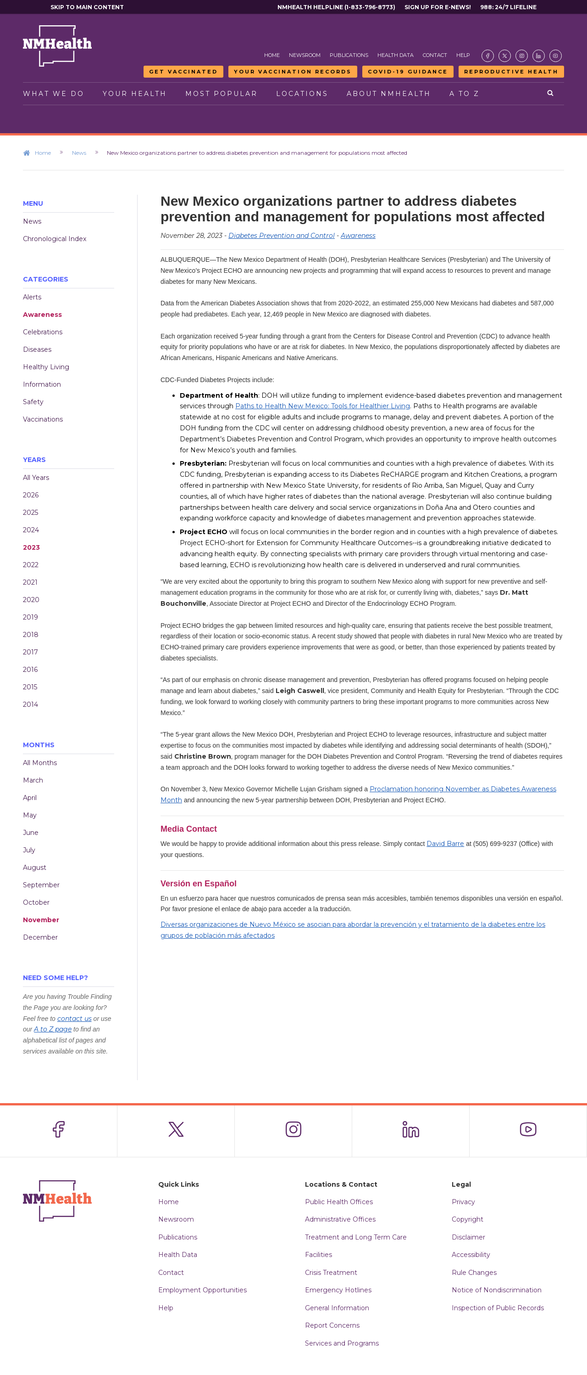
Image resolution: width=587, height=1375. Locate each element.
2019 (30, 617)
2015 (30, 687)
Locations (302, 94)
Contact (435, 55)
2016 (30, 669)
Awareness (42, 314)
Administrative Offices (340, 1219)
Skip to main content (87, 7)
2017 (30, 652)
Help (463, 55)
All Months (40, 763)
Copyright (467, 1219)
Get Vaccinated (183, 71)
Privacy (463, 1202)
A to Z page (53, 1029)
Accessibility (471, 1255)
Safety (33, 402)
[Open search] (551, 94)
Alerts (32, 297)
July (29, 850)
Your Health (135, 94)
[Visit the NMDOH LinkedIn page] (538, 56)
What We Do (53, 94)
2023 (31, 547)
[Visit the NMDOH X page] (504, 56)
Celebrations (42, 332)
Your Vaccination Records (293, 71)
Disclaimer (468, 1237)
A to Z (464, 94)
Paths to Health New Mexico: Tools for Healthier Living (322, 406)
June (31, 832)
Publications (349, 55)
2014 (30, 704)
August (34, 867)
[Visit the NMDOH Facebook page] (487, 56)
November (41, 920)
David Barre (445, 844)
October (36, 902)
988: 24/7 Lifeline (508, 7)
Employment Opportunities (202, 1290)
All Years (36, 477)
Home (272, 55)
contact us (74, 1018)
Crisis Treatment (331, 1272)
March (33, 780)
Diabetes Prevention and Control (281, 235)
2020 (31, 600)
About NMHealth (389, 94)
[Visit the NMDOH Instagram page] (521, 56)
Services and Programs (342, 1343)
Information (42, 384)
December (40, 937)
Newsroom (305, 55)
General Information (337, 1308)
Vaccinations (43, 419)
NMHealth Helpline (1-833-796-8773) (336, 7)
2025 (30, 512)
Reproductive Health (511, 71)
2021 (30, 582)
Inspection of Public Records (498, 1308)
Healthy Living (46, 367)
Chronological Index (54, 239)
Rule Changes (474, 1272)
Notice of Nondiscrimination (497, 1290)
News (85, 152)
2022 (31, 565)
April (30, 798)
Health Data (395, 55)
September (41, 885)
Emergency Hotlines (338, 1290)
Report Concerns (332, 1325)
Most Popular (221, 94)
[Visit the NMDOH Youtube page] (555, 56)
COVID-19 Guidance (408, 71)
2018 (31, 635)
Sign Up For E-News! (437, 7)
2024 (31, 530)
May (30, 815)
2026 (31, 495)
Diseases (37, 349)
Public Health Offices (339, 1202)
